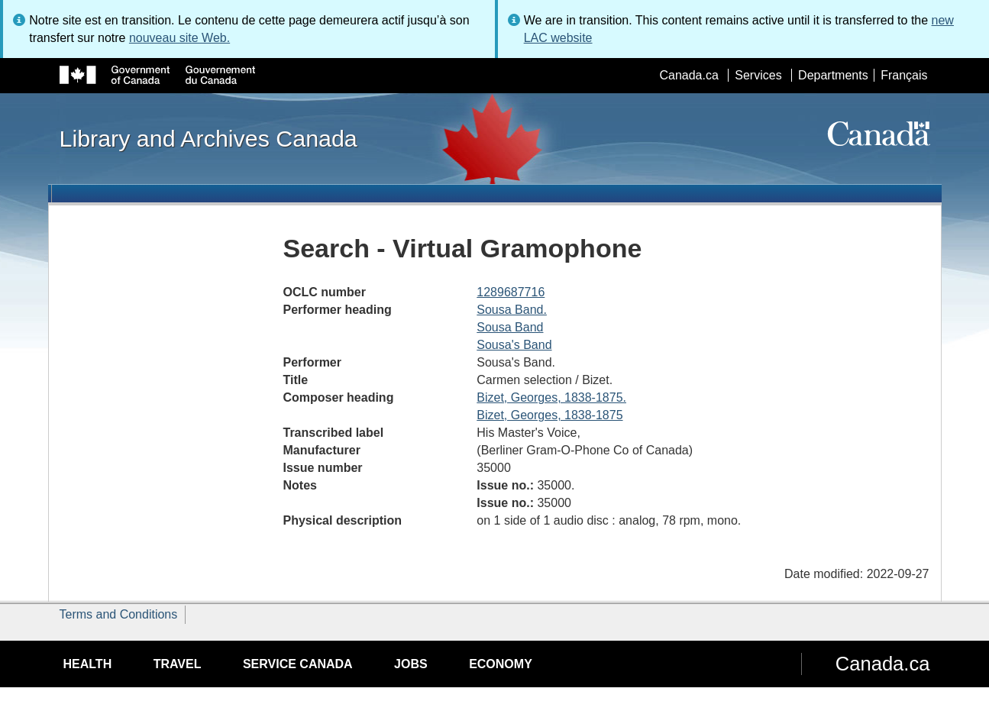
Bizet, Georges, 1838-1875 (549, 415)
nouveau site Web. (179, 37)
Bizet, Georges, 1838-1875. (551, 397)
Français (904, 75)
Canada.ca (688, 75)
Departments (833, 75)
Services (758, 75)
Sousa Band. (512, 309)
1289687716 (511, 292)
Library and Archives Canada (208, 138)
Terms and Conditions (119, 614)
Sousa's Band (514, 344)
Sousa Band (510, 327)
